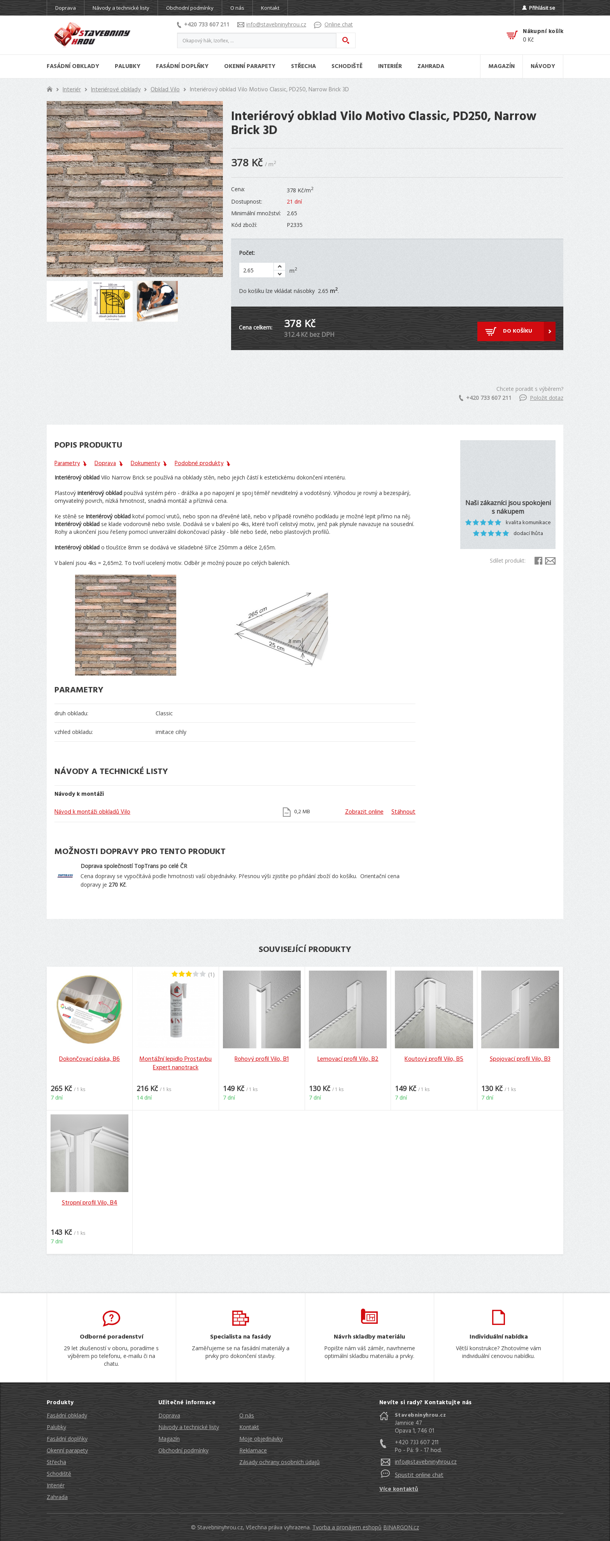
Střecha (56, 1462)
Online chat (333, 24)
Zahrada (57, 1497)
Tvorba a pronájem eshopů (347, 1527)
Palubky (56, 1427)
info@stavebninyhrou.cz (271, 24)
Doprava (65, 7)
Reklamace (253, 1450)
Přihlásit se (538, 7)
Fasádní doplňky (67, 1438)
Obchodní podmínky (190, 7)
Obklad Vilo (165, 89)
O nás (237, 7)
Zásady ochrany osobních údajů (279, 1462)
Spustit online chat (419, 1475)
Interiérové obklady (115, 89)
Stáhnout (403, 812)
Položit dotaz (541, 397)
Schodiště (59, 1473)
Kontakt (270, 7)
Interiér (72, 89)
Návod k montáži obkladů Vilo (92, 812)
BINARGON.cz (401, 1527)
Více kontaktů (398, 1489)
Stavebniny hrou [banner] (92, 35)
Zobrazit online (364, 812)
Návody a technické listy (121, 7)
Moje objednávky (261, 1438)
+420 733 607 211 (203, 24)
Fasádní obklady (67, 1415)
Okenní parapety (67, 1450)
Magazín (169, 1438)
